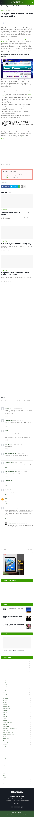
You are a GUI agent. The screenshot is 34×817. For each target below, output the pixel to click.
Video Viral (17, 783)
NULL (17, 756)
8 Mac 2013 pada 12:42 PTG (18, 420)
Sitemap (13, 814)
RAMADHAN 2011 (17, 771)
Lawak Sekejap (17, 726)
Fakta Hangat (17, 671)
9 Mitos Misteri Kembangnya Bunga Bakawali (13, 624)
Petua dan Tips (17, 762)
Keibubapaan (17, 700)
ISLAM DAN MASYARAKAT (17, 748)
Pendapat (17, 744)
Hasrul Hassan (12, 523)
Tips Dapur (21, 6)
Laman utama (4, 10)
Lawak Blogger (17, 730)
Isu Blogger (17, 746)
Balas (6, 415)
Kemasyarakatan (17, 758)
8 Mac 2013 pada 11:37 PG (17, 408)
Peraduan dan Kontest (17, 752)
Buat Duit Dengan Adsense (17, 722)
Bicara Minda (17, 710)
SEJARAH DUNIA (17, 750)
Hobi (26, 6)
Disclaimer (9, 177)
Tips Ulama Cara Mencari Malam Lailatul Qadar (12, 616)
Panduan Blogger (17, 764)
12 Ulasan (19, 20)
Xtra (17, 740)
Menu (2, 2)
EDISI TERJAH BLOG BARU (17, 732)
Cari (32, 2)
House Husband (17, 667)
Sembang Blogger (17, 669)
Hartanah (17, 704)
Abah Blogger (17, 773)
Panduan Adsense (17, 738)
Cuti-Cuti (31, 6)
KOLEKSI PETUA (17, 754)
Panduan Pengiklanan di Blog (17, 734)
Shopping (17, 681)
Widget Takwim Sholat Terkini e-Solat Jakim (15, 213)
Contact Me (24, 814)
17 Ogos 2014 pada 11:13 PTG (16, 498)
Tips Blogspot (17, 698)
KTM (17, 775)
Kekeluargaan (17, 675)
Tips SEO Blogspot (17, 694)
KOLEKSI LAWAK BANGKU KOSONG (17, 728)
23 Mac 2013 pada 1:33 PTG (18, 462)
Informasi (17, 724)
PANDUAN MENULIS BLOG (17, 665)
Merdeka (17, 760)
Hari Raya (17, 696)
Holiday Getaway (17, 706)
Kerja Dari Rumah (17, 684)
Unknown (7, 498)
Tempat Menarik (17, 678)
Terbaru (4, 549)
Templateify (19, 812)
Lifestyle (17, 661)
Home (2, 6)
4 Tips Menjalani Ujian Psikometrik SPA (14, 650)
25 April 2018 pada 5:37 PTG (17, 507)
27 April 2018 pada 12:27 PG (22, 523)
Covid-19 (17, 718)
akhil (6, 430)
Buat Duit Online (17, 677)
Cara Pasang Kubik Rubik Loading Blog (16, 243)
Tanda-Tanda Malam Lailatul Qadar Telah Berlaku (13, 608)
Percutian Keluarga (17, 768)
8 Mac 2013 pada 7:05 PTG (17, 444)
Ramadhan (17, 690)
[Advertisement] (17, 339)
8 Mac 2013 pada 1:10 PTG (12, 430)
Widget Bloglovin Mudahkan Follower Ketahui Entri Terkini (15, 273)
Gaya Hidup (9, 6)
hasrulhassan (8, 420)
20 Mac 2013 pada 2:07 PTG (22, 453)
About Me (18, 814)
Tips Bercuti (17, 688)
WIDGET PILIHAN (17, 708)
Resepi (15, 6)
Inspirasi (17, 736)
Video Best (17, 716)
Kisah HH (17, 766)
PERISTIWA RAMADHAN (17, 769)
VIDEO (17, 714)
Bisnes (17, 779)
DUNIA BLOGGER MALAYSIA (17, 673)
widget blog (11, 10)
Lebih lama (29, 549)
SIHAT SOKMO (17, 777)
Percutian (17, 682)
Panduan (17, 663)
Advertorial (17, 686)
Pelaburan (17, 712)
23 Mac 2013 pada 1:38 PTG (17, 489)
